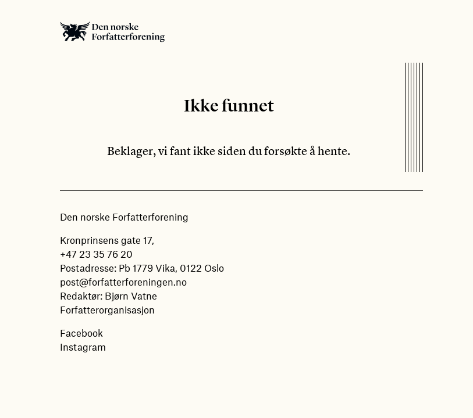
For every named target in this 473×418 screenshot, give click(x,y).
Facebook (81, 332)
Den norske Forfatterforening (112, 31)
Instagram (83, 346)
